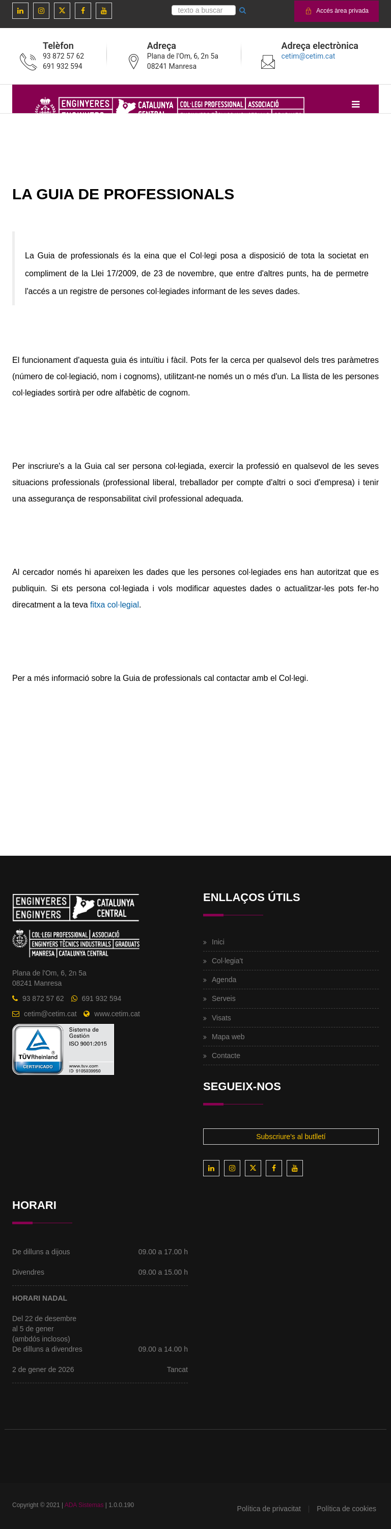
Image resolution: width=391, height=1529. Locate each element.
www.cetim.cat (116, 1014)
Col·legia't (227, 961)
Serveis (224, 998)
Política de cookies (346, 1509)
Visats (221, 1018)
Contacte (226, 1055)
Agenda (224, 980)
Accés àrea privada (336, 11)
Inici (218, 942)
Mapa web (228, 1037)
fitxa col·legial (114, 604)
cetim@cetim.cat (309, 56)
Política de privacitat (269, 1509)
